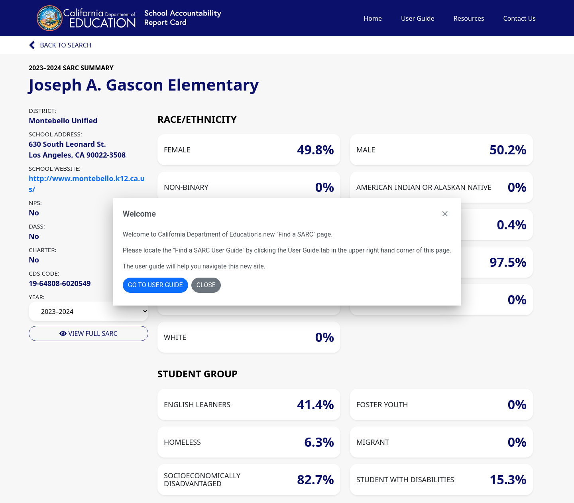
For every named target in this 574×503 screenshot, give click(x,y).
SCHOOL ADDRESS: (55, 134)
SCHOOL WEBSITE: (55, 168)
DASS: (37, 226)
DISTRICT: (42, 110)
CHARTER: (43, 250)
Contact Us (519, 18)
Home (373, 18)
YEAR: (37, 297)
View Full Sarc (88, 333)
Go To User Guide (155, 285)
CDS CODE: (44, 273)
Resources (469, 18)
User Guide (417, 18)
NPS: (35, 203)
